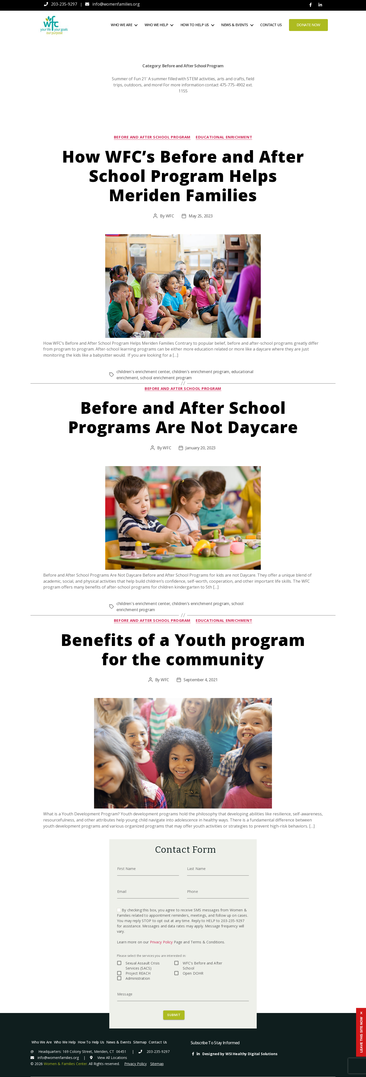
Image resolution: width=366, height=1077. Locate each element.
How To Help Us (194, 25)
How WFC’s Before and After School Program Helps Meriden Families (183, 175)
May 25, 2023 (201, 216)
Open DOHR (193, 973)
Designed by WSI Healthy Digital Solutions (240, 1053)
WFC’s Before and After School (202, 966)
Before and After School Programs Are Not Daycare (183, 417)
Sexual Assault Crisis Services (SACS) (143, 966)
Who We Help (156, 25)
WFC (170, 216)
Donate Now (308, 24)
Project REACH (138, 973)
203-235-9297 (64, 4)
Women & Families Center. (66, 1063)
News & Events (234, 25)
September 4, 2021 (201, 680)
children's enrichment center (143, 371)
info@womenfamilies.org (116, 4)
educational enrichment (224, 137)
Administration (138, 978)
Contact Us (271, 25)
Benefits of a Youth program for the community (183, 649)
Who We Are (121, 25)
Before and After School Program (152, 137)
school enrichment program (166, 378)
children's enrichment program (200, 371)
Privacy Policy (161, 942)
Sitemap (140, 1042)
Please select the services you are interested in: (151, 956)
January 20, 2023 (201, 448)
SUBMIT (173, 1015)
